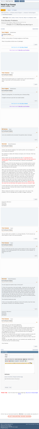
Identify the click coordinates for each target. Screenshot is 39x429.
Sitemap (10, 426)
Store (35, 17)
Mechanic (4, 144)
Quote (35, 44)
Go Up (2, 349)
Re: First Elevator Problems (7, 74)
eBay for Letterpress (28, 17)
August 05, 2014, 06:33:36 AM (7, 231)
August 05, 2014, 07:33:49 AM (7, 281)
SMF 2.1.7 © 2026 (4, 424)
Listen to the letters (9, 376)
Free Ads (21, 17)
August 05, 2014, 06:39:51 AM (7, 246)
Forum (17, 17)
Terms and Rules (31, 424)
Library (13, 17)
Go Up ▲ (36, 424)
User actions (35, 349)
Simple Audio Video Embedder (6, 425)
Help (27, 424)
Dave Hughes (5, 32)
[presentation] (13, 383)
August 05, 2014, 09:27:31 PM (7, 322)
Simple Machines (10, 424)
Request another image (18, 376)
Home (9, 17)
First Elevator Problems (6, 34)
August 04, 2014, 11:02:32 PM (7, 91)
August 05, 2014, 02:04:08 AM (7, 132)
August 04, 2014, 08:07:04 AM (8, 35)
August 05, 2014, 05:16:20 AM (7, 147)
